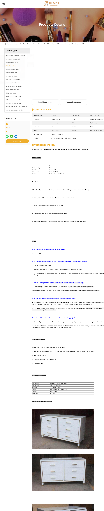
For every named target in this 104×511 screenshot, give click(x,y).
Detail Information (45, 102)
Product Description (73, 102)
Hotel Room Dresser (26, 44)
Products (15, 44)
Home (9, 44)
